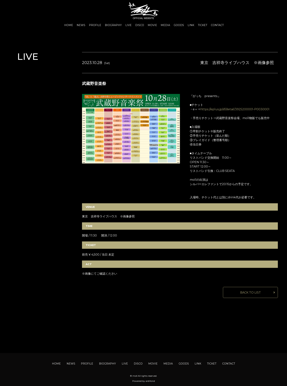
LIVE (128, 25)
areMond (150, 381)
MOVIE (152, 25)
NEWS (81, 25)
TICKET (202, 25)
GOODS (179, 25)
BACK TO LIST (250, 292)
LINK (191, 25)
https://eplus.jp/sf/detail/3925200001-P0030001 (234, 109)
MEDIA (165, 25)
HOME (68, 25)
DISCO (139, 25)
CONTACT (217, 25)
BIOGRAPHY (113, 25)
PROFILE (95, 25)
